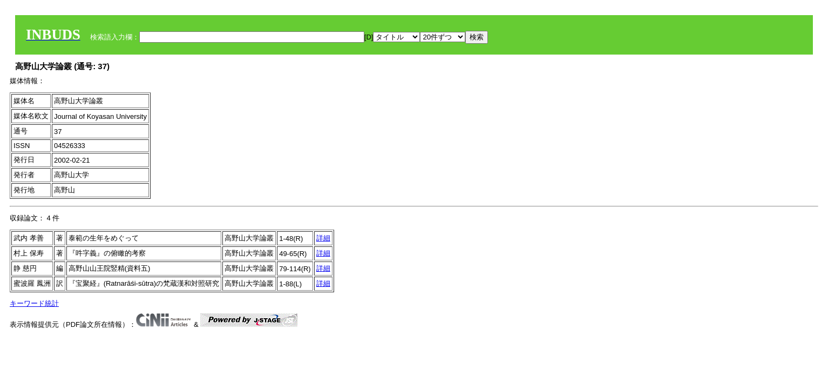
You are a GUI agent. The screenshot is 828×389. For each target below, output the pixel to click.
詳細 (323, 238)
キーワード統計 (34, 303)
